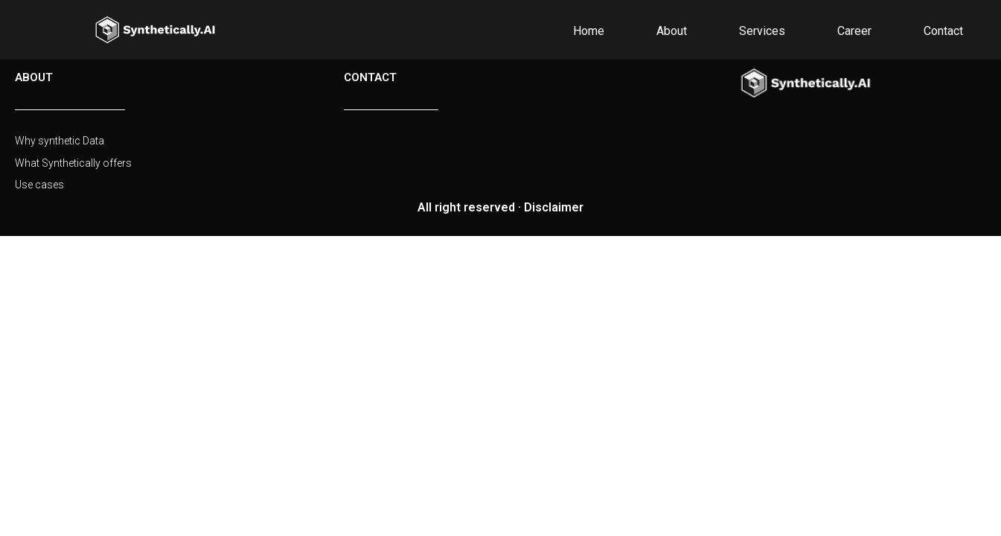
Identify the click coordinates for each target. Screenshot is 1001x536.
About (671, 31)
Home (588, 31)
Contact (943, 31)
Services (762, 31)
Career (854, 31)
